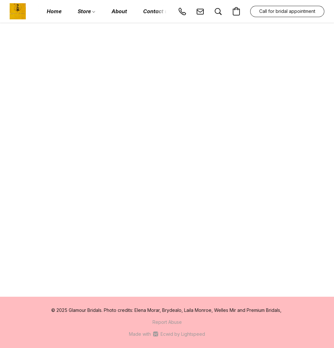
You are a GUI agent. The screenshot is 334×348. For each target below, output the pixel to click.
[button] (18, 11)
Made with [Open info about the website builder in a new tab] (167, 334)
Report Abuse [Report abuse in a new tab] (167, 322)
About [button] (119, 11)
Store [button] (86, 11)
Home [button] (54, 11)
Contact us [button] (157, 11)
